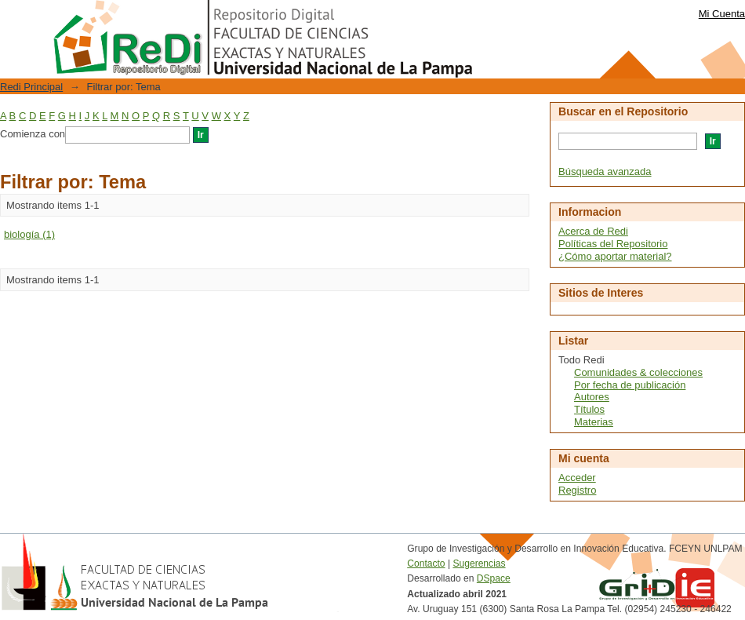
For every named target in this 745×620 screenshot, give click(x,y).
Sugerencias (478, 563)
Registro (577, 490)
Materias (593, 422)
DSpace (494, 578)
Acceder (577, 477)
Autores (591, 397)
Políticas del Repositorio (612, 244)
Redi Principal (31, 87)
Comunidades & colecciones (638, 372)
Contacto (426, 563)
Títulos (589, 409)
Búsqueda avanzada (605, 171)
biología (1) (29, 234)
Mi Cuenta (722, 14)
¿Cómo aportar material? (615, 256)
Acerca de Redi (593, 231)
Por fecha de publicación (629, 385)
